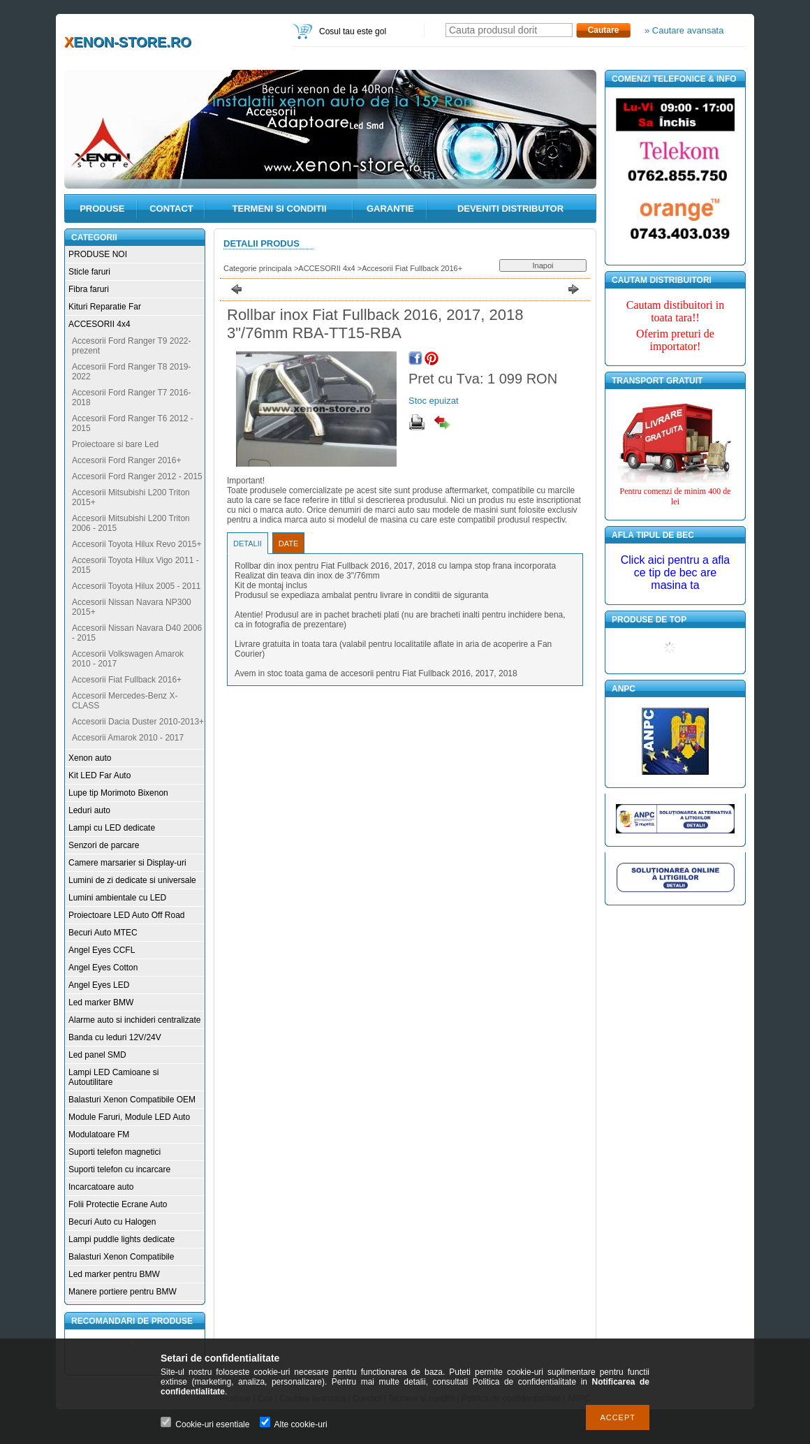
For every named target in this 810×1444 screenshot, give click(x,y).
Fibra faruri (88, 289)
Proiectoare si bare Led (115, 444)
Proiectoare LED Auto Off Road (126, 915)
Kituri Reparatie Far (104, 307)
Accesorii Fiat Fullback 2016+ (127, 680)
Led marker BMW (100, 1002)
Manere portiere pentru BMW (122, 1292)
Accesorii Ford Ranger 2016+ (126, 460)
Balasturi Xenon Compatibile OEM (132, 1099)
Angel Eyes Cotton (103, 967)
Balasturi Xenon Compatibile (121, 1257)
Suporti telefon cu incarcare (119, 1169)
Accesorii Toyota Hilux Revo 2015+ (137, 544)
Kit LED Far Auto (99, 775)
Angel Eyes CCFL (101, 950)
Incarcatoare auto (100, 1187)
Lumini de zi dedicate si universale (132, 880)
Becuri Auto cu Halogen (112, 1222)
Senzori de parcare (103, 845)
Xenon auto (89, 758)
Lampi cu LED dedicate (111, 828)
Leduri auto (89, 810)
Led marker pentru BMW (114, 1274)
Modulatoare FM (98, 1134)
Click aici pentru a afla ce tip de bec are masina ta (675, 572)
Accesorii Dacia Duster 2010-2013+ (138, 722)
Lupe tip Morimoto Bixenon (118, 793)
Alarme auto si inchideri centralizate (134, 1020)
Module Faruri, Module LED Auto (129, 1117)
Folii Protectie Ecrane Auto (117, 1204)
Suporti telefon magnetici (114, 1152)
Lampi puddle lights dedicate (121, 1239)
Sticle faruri (89, 272)
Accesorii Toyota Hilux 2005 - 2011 (136, 586)
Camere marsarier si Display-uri (127, 863)
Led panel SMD (97, 1055)
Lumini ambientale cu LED (117, 898)
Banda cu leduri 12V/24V (114, 1037)
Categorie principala (257, 268)
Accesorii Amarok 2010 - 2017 (128, 738)
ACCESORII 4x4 (99, 324)
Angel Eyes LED (98, 985)
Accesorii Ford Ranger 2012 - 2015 (137, 476)
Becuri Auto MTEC (103, 933)
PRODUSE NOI (97, 254)
